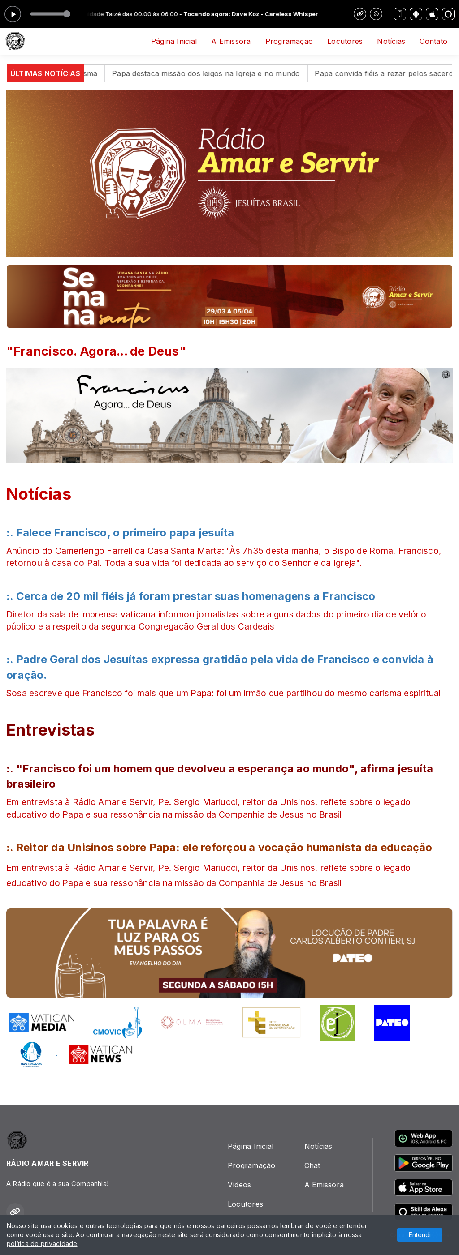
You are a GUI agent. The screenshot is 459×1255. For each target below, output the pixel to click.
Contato (433, 41)
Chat (312, 1165)
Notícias (391, 41)
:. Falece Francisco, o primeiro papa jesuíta (120, 532)
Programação (289, 41)
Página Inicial (174, 41)
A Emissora (231, 41)
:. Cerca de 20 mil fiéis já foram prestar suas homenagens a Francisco (191, 596)
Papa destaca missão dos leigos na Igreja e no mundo (224, 73)
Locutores (345, 41)
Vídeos (239, 1184)
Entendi (420, 1234)
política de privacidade (42, 1243)
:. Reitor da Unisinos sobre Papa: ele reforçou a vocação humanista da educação (219, 847)
